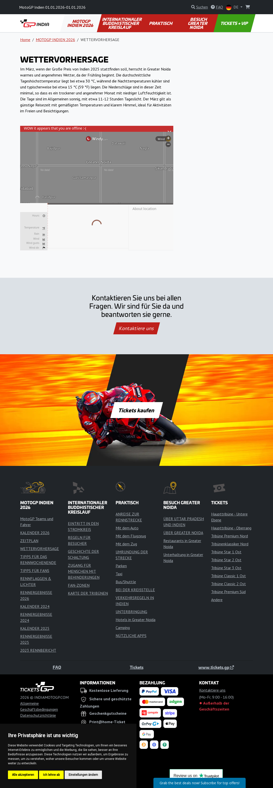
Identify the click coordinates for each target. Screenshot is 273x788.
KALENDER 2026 (34, 532)
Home (25, 39)
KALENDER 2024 (34, 606)
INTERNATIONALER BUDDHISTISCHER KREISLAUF (122, 23)
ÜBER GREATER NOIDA (183, 532)
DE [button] (232, 7)
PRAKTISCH (161, 23)
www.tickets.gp (216, 667)
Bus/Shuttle (126, 581)
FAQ (57, 667)
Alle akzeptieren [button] (23, 775)
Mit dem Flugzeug (131, 535)
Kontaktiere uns (136, 328)
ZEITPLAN (29, 540)
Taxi (119, 573)
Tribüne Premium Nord (229, 535)
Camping (123, 627)
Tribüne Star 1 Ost (226, 551)
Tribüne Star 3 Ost (226, 567)
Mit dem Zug (126, 543)
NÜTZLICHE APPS (131, 635)
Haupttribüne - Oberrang (231, 527)
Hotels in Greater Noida (135, 619)
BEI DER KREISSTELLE (135, 589)
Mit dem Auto (127, 527)
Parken (121, 565)
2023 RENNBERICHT (38, 650)
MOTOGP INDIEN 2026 (80, 23)
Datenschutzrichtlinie (38, 715)
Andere (217, 599)
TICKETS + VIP (234, 23)
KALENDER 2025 (34, 628)
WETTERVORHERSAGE (39, 548)
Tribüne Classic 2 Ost (228, 583)
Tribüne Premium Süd (228, 591)
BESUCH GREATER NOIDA (197, 23)
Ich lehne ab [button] (51, 775)
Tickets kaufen (136, 410)
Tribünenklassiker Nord (229, 543)
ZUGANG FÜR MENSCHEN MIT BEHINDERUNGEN (83, 571)
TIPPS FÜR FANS (34, 570)
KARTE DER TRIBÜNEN (88, 593)
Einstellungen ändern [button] (83, 775)
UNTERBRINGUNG (131, 611)
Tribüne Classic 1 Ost (228, 575)
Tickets (136, 667)
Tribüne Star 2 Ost (226, 559)
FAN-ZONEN (79, 585)
